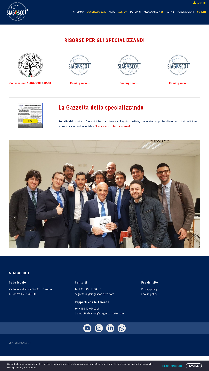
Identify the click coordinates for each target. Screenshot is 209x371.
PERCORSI (135, 12)
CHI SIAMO (78, 12)
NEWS (112, 12)
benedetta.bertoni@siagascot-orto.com (99, 313)
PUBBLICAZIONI (185, 12)
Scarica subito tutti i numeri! (112, 126)
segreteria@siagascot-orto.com (94, 294)
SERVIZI (170, 12)
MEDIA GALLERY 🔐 (153, 12)
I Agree (194, 365)
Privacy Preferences (172, 365)
